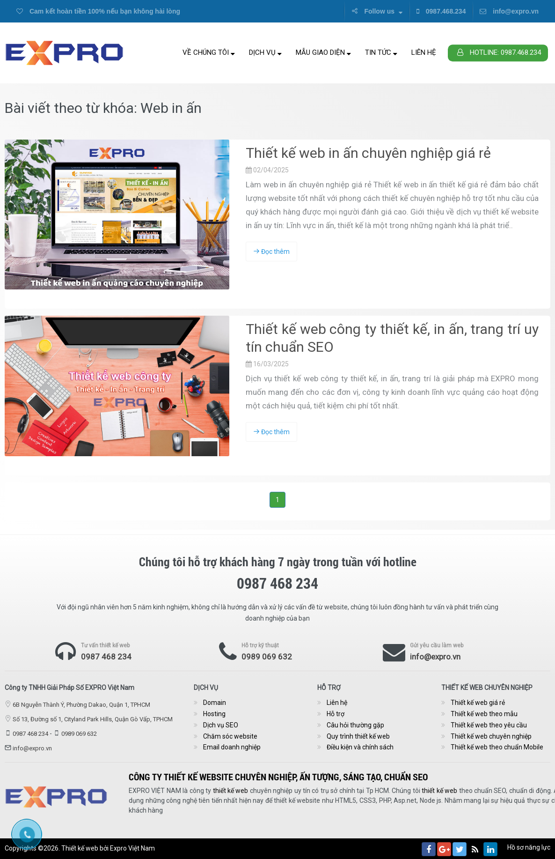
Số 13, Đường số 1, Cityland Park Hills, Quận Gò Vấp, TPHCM (93, 719)
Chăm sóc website (230, 736)
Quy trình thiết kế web (358, 736)
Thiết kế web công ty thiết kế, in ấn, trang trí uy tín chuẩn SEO (392, 338)
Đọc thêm (271, 251)
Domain (214, 702)
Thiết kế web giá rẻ (478, 702)
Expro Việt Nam (132, 848)
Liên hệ (423, 52)
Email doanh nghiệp (232, 747)
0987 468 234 (106, 656)
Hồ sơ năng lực (528, 847)
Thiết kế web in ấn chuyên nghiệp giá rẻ (368, 153)
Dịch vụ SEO (220, 725)
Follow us (376, 11)
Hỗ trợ (335, 714)
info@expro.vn (509, 11)
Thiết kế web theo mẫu (484, 714)
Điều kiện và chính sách (360, 747)
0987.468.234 (441, 11)
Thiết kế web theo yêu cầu (489, 725)
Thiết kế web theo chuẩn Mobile (497, 747)
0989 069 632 (266, 656)
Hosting (214, 714)
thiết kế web (528, 790)
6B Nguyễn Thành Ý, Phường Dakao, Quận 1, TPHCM (81, 704)
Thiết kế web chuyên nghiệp (491, 736)
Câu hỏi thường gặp (355, 725)
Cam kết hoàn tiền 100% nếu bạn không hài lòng (98, 11)
